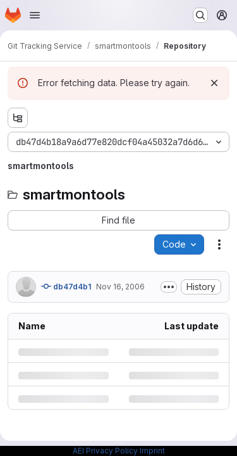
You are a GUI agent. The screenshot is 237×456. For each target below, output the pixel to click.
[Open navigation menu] (35, 15)
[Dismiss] (214, 83)
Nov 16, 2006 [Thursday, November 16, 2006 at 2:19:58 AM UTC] (120, 286)
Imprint (152, 450)
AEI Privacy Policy (105, 450)
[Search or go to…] (200, 15)
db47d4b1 (66, 286)
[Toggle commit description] (169, 287)
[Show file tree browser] (18, 118)
